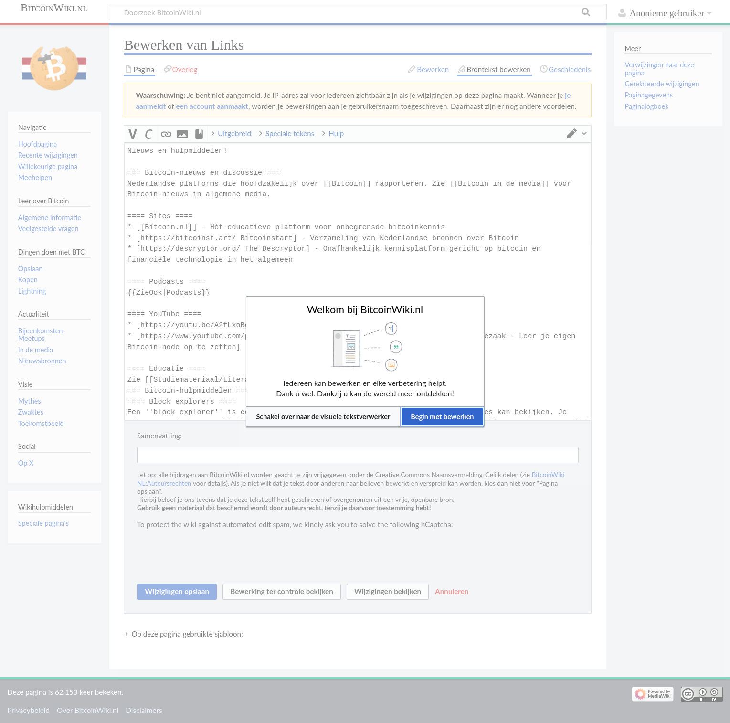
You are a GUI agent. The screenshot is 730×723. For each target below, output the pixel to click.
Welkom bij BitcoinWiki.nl (365, 309)
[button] (323, 416)
